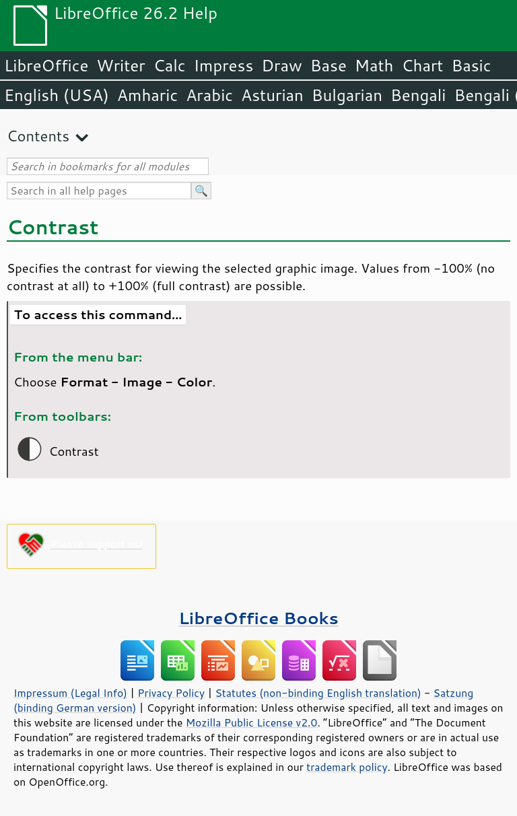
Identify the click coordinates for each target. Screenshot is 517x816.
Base (328, 65)
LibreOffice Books (258, 618)
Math (374, 65)
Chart (422, 65)
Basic (471, 65)
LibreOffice (46, 65)
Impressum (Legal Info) (70, 692)
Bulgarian (347, 94)
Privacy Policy (171, 692)
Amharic (147, 94)
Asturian (272, 94)
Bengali (418, 94)
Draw (281, 65)
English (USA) (56, 94)
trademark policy (346, 766)
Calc (169, 65)
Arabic (209, 94)
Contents (38, 135)
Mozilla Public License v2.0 (252, 722)
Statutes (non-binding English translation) (318, 692)
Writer (120, 65)
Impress (224, 65)
